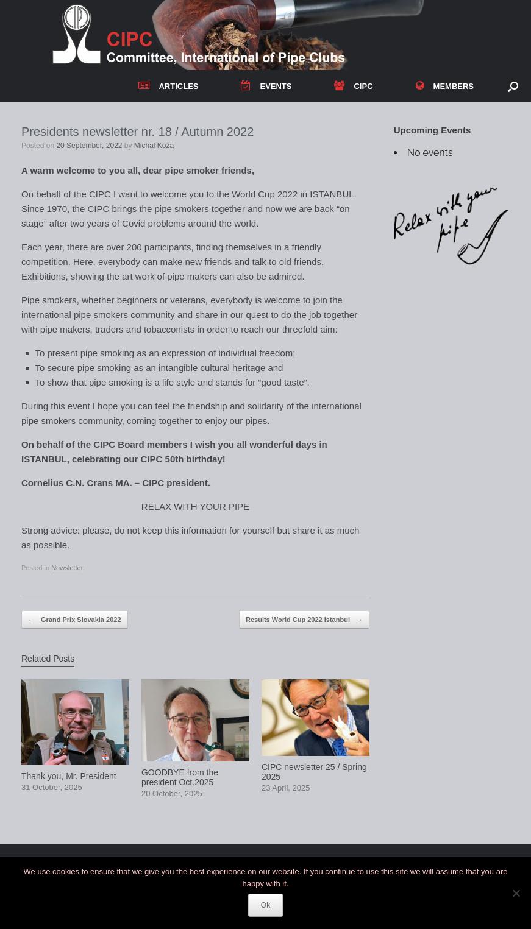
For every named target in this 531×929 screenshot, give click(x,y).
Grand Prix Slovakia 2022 (74, 620)
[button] (513, 86)
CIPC (353, 86)
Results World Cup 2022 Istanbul (304, 620)
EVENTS (266, 86)
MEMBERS (445, 86)
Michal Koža (154, 145)
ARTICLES (168, 86)
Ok (265, 905)
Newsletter (67, 567)
